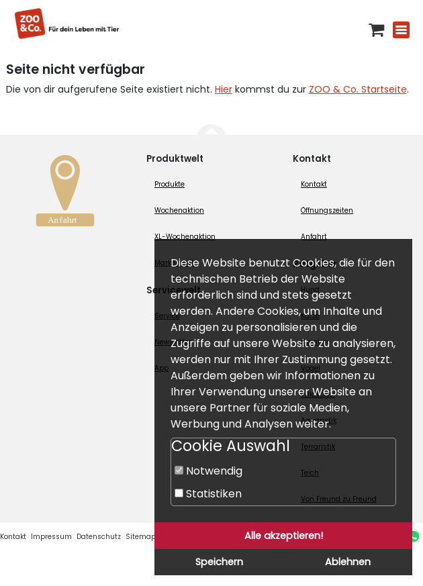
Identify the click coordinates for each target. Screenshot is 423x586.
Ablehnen (348, 562)
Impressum (51, 537)
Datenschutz (99, 537)
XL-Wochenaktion (185, 237)
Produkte (169, 184)
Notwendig (208, 471)
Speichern (219, 562)
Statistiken (208, 493)
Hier (223, 89)
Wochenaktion (179, 210)
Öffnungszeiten (327, 210)
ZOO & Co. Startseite (358, 89)
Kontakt (314, 184)
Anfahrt (314, 237)
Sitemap (141, 537)
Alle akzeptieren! (283, 535)
